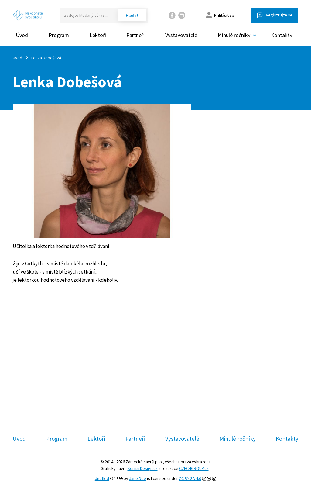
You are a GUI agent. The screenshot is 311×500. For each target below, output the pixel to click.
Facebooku (133, 378)
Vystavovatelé (181, 35)
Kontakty (281, 35)
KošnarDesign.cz (143, 468)
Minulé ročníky (238, 438)
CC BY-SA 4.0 (190, 478)
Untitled (102, 478)
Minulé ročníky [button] (234, 35)
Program (59, 35)
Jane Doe (137, 478)
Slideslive (189, 378)
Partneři (135, 35)
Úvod (22, 35)
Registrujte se (279, 15)
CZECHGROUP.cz (194, 468)
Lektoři (98, 35)
